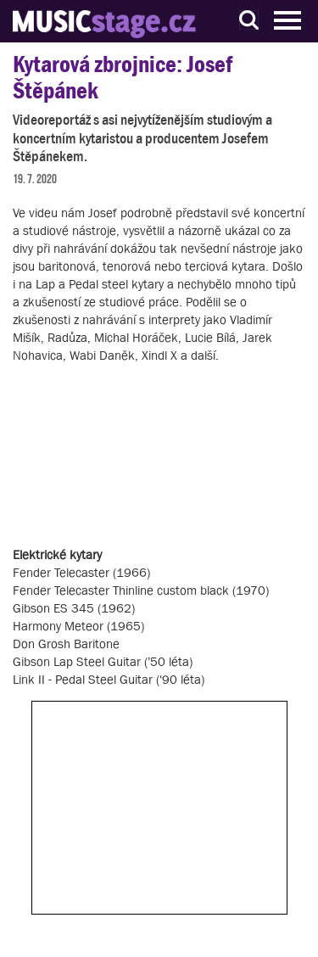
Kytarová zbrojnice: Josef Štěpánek (122, 77)
